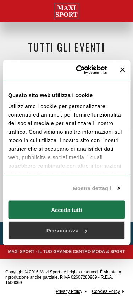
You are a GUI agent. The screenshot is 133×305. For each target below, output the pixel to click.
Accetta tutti (66, 210)
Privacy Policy (69, 291)
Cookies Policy (106, 291)
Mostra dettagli (92, 188)
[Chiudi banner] (122, 69)
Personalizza (66, 231)
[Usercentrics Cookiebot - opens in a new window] (79, 70)
